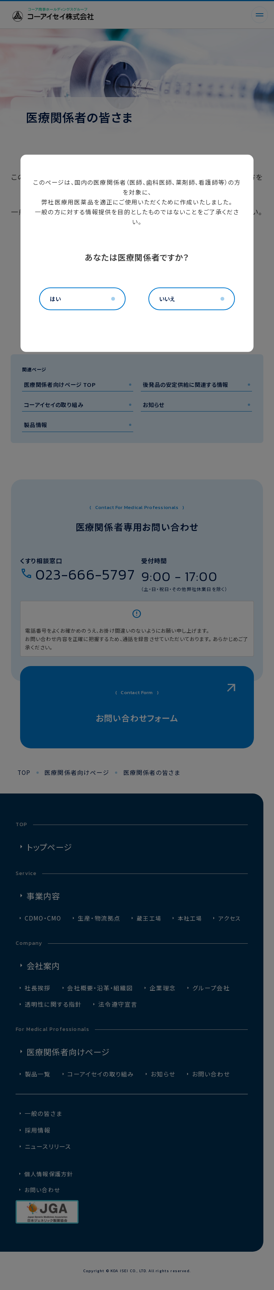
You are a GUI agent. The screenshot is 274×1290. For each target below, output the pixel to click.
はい (55, 299)
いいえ (167, 299)
